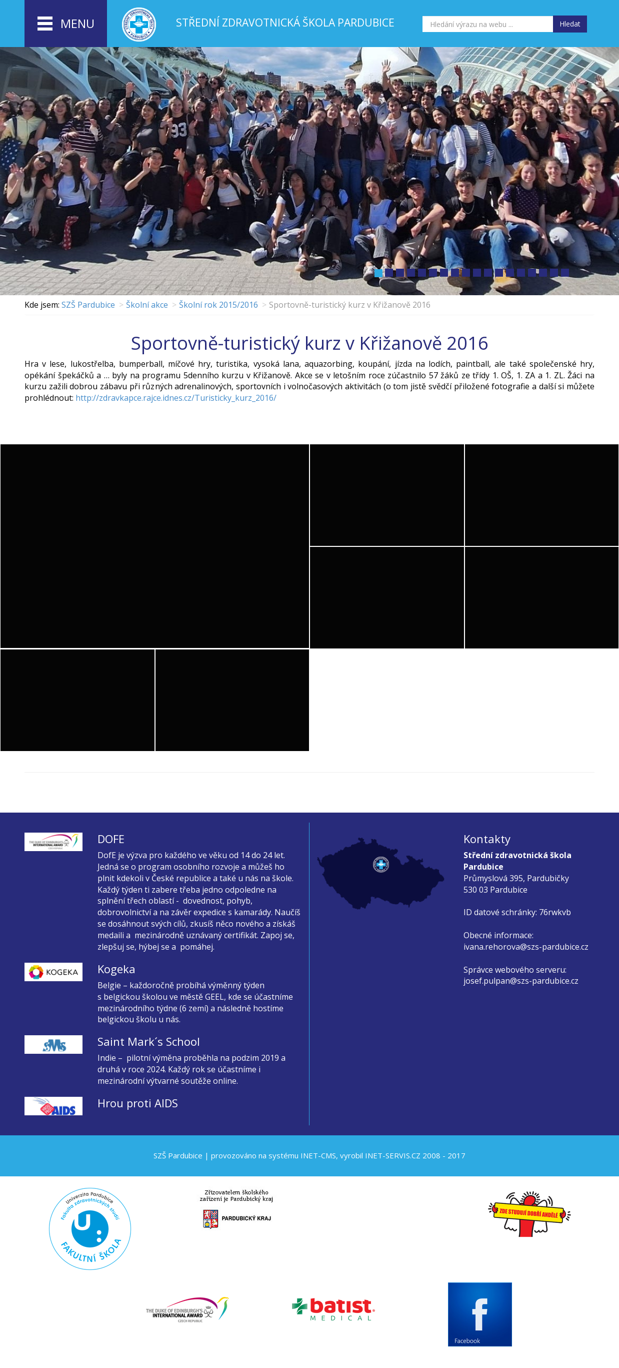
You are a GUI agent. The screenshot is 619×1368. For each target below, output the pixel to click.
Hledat (570, 24)
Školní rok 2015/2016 (218, 304)
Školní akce (147, 304)
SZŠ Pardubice (88, 304)
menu (66, 24)
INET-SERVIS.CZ (392, 1155)
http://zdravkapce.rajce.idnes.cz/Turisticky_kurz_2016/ (176, 397)
